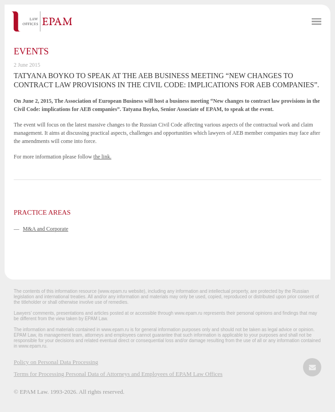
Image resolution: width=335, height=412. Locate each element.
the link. (102, 156)
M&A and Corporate (45, 229)
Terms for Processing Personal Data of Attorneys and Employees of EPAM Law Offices (118, 373)
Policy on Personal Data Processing (56, 362)
